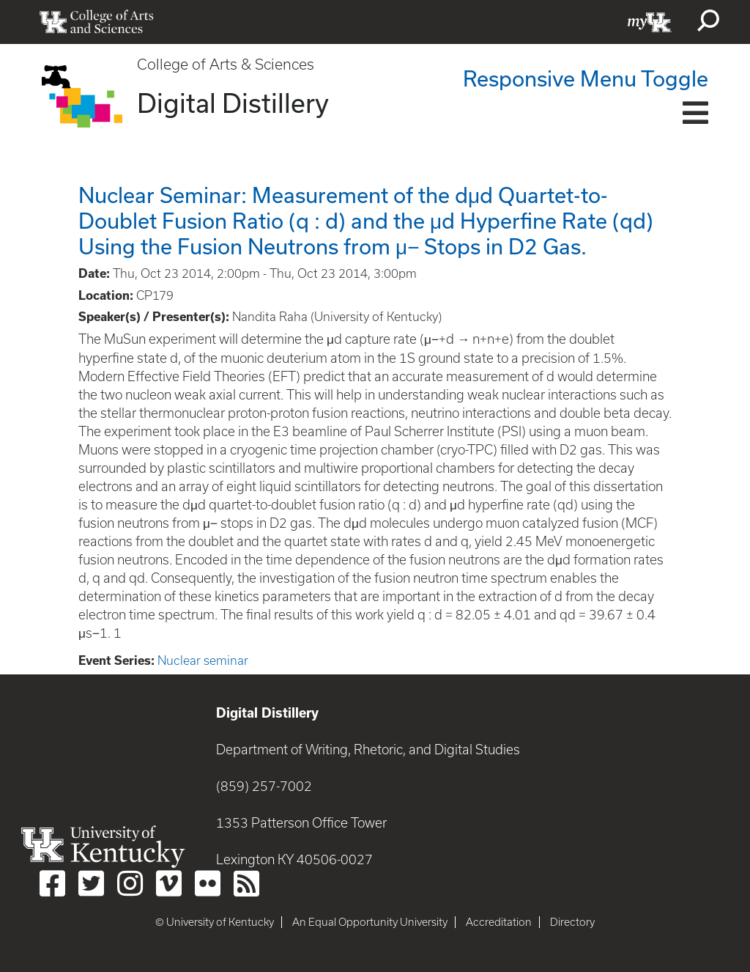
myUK (650, 22)
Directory (572, 922)
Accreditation (499, 922)
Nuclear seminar (202, 660)
